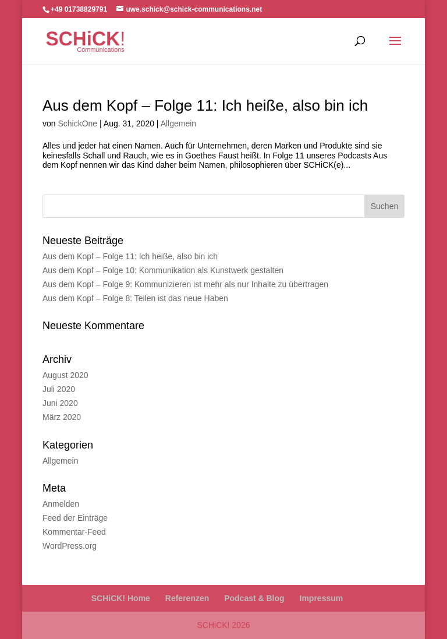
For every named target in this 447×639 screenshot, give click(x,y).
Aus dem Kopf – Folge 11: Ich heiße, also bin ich (205, 105)
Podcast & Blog (254, 598)
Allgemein (178, 123)
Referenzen (187, 598)
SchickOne (77, 123)
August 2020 (65, 375)
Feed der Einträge (75, 518)
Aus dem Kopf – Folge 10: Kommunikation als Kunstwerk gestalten (162, 270)
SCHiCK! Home (120, 598)
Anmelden (60, 504)
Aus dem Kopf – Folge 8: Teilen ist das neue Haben (135, 298)
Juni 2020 (60, 403)
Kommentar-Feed (74, 531)
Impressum (321, 598)
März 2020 (61, 417)
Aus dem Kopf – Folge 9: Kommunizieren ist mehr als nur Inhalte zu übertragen (185, 284)
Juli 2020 (58, 389)
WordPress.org (69, 545)
